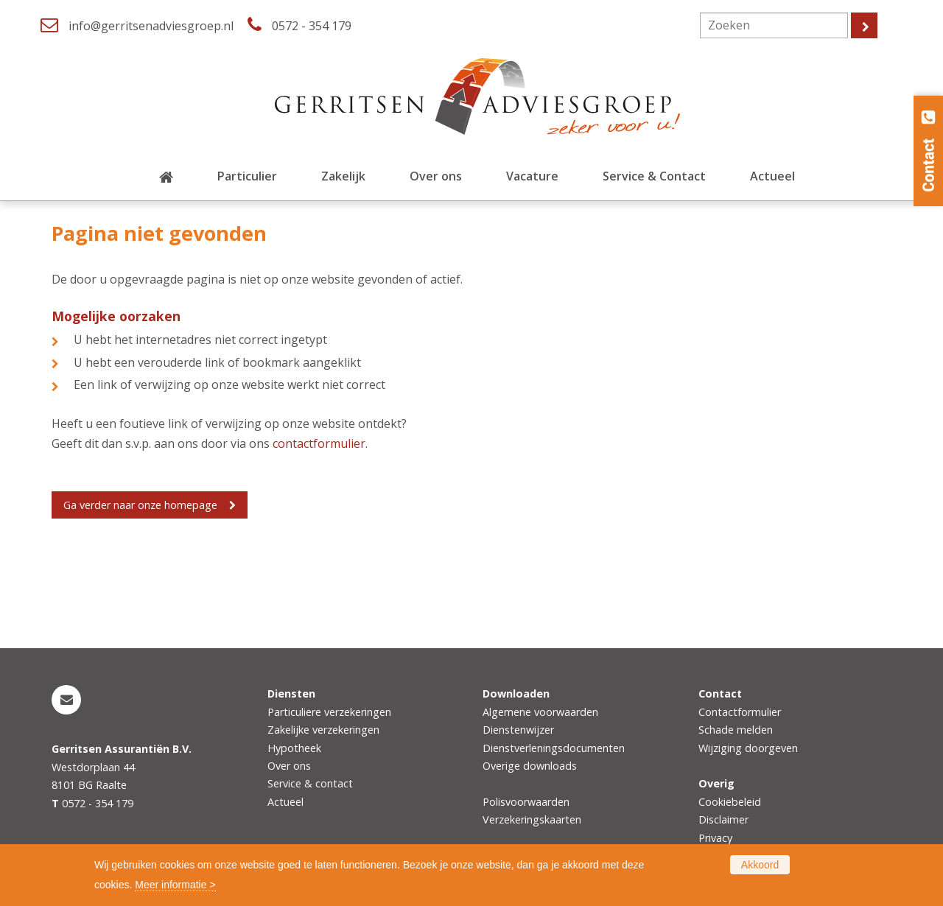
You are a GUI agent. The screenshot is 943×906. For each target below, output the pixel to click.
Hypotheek (294, 748)
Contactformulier (739, 712)
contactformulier (319, 443)
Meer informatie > (175, 885)
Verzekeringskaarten (532, 819)
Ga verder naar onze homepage (140, 505)
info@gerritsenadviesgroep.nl (151, 26)
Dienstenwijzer (518, 730)
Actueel (285, 802)
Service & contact (310, 783)
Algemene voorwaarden (540, 712)
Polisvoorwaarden (526, 802)
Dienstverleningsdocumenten (554, 748)
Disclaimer (723, 819)
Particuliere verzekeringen (329, 712)
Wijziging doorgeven (748, 748)
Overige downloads (530, 766)
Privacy (715, 838)
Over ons (289, 766)
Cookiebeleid (729, 802)
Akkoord (760, 865)
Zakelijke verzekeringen (323, 730)
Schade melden (735, 730)
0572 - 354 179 (311, 26)
